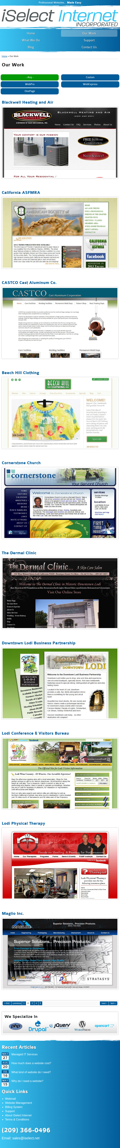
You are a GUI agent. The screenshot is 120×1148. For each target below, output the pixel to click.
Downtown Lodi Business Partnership (38, 643)
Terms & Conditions (17, 1119)
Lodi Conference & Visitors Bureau (35, 733)
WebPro (29, 84)
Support (10, 1111)
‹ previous (16, 1003)
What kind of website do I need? (31, 1072)
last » (113, 1003)
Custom (90, 77)
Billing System (13, 1107)
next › (104, 1003)
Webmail (10, 1098)
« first (6, 1003)
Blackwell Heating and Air (27, 102)
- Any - (30, 77)
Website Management (18, 1102)
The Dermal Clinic (19, 553)
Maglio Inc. (13, 913)
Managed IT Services (24, 1054)
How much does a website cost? (31, 1063)
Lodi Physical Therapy (23, 823)
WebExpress (90, 84)
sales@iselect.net (25, 1138)
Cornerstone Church (21, 463)
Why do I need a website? (27, 1081)
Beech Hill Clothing (20, 372)
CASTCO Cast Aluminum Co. (29, 282)
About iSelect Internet (18, 1115)
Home (4, 56)
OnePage (30, 91)
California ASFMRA (21, 192)
